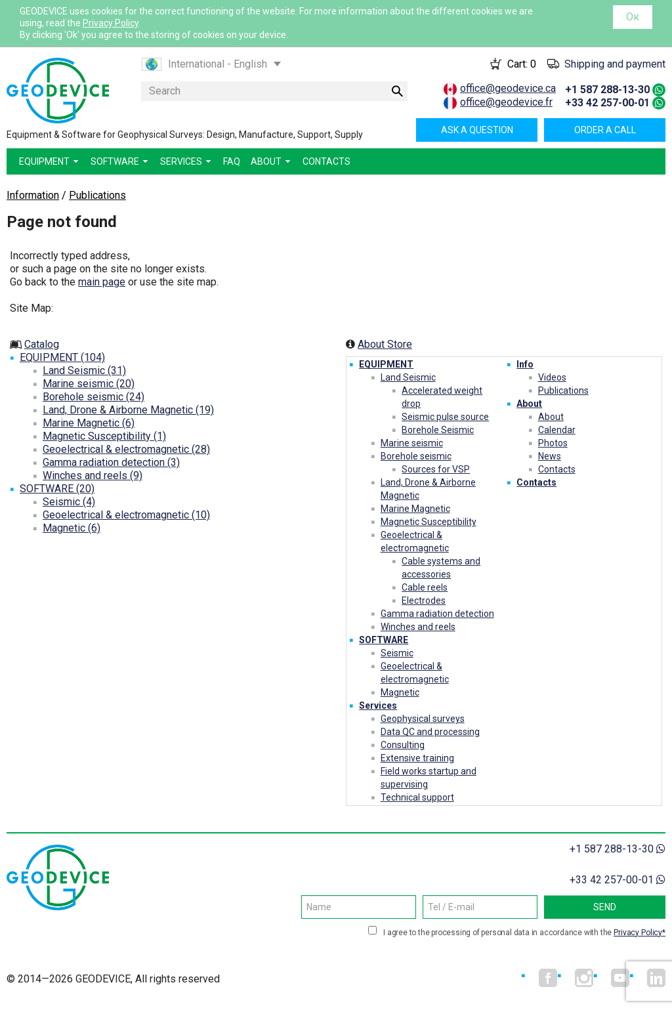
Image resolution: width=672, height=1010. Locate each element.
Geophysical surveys (423, 718)
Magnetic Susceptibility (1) (104, 436)
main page (101, 282)
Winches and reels (418, 626)
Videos (552, 377)
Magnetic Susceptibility (428, 521)
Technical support (417, 797)
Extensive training (417, 758)
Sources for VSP (436, 469)
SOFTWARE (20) (57, 488)
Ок (632, 17)
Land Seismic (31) (84, 370)
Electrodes (424, 600)
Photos (553, 443)
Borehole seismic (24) (93, 396)
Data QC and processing (430, 731)
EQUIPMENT (386, 364)
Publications (563, 390)
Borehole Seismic (438, 430)
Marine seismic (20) (89, 383)
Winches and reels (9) (92, 475)
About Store (385, 344)
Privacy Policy (110, 23)
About (529, 403)
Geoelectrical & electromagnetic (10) (126, 515)
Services (378, 705)
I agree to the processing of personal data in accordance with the (524, 932)
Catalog (41, 344)
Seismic (397, 653)
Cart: (521, 64)
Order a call (605, 130)
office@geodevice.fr (506, 102)
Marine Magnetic (415, 508)
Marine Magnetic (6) (89, 423)
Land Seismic (408, 377)
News (549, 456)
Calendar (557, 430)
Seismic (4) (69, 501)
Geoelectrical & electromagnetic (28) (126, 449)
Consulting (403, 745)
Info (525, 364)
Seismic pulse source (445, 416)
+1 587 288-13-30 (607, 89)
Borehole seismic (416, 456)
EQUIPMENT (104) (62, 357)
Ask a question (477, 130)
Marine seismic (412, 443)
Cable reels (425, 587)
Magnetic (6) (71, 528)
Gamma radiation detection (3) (111, 462)
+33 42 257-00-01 (607, 102)
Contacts (557, 469)
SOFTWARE (383, 640)
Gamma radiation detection (437, 613)
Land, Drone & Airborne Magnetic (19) (128, 410)
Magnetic (400, 692)
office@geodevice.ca (508, 88)
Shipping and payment (614, 64)
